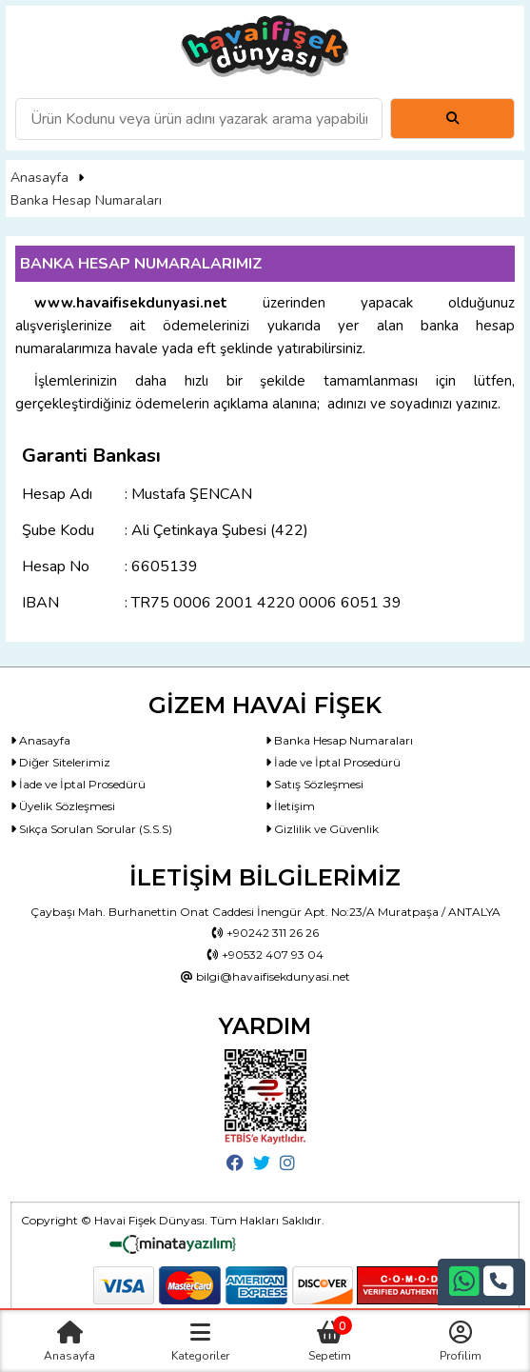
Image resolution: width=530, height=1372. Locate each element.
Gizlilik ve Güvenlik (322, 829)
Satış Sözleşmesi (314, 784)
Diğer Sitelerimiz (60, 762)
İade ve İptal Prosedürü (333, 762)
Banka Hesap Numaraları (86, 200)
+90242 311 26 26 (265, 932)
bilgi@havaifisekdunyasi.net (265, 976)
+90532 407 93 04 (265, 954)
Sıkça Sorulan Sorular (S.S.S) (91, 829)
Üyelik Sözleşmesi (62, 806)
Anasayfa (39, 178)
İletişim (290, 806)
